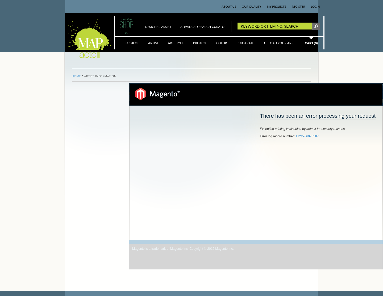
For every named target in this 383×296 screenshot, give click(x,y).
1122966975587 (307, 136)
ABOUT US (229, 6)
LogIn (315, 6)
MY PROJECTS (276, 6)
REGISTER (298, 6)
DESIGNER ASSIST (158, 27)
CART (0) (311, 43)
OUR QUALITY (251, 6)
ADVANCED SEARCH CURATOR (203, 27)
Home (76, 76)
